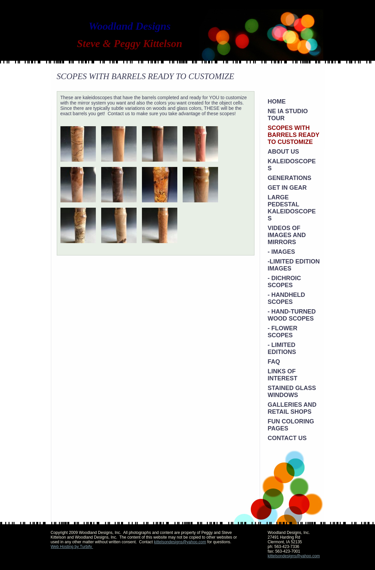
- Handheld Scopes (286, 298)
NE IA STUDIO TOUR (288, 115)
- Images (281, 251)
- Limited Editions (282, 348)
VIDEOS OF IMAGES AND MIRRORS (287, 235)
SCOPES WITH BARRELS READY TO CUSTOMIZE (294, 135)
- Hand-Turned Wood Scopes (292, 315)
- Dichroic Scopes (284, 282)
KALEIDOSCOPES (292, 165)
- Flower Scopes (283, 332)
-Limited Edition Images (294, 265)
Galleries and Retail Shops (292, 408)
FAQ (274, 361)
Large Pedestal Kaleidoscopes (292, 208)
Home (277, 101)
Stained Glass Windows (292, 391)
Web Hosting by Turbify (72, 546)
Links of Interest (283, 375)
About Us (283, 151)
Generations (290, 178)
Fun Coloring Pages (291, 425)
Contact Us (287, 438)
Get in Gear (287, 187)
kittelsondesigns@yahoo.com (180, 542)
